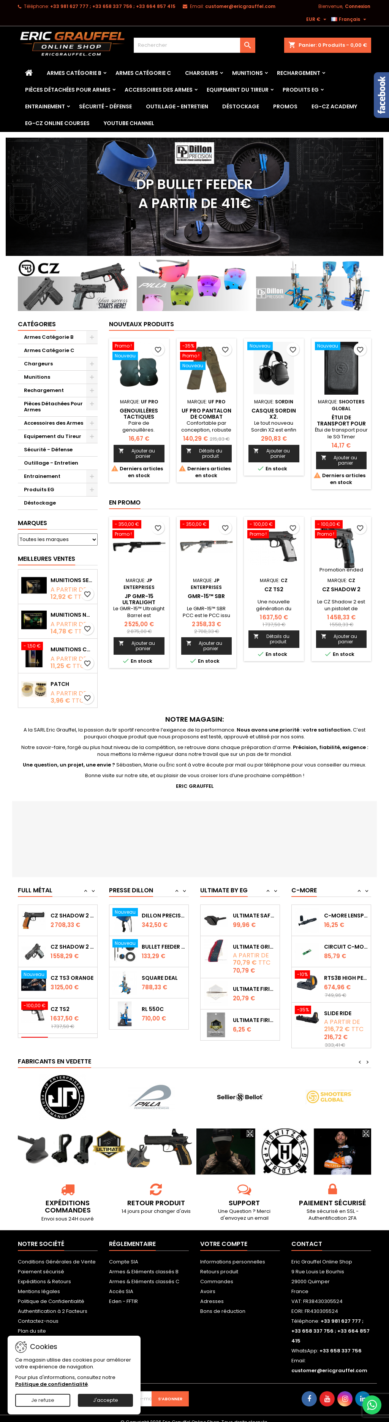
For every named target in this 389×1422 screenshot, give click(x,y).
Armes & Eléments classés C (144, 1274)
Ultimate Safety (255, 947)
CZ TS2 (273, 589)
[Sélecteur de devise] (317, 19)
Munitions (247, 73)
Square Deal (160, 1009)
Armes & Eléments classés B (144, 1264)
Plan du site (32, 1323)
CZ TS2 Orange (72, 916)
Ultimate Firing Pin (255, 1020)
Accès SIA (121, 1283)
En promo (125, 502)
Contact (306, 1236)
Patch (60, 684)
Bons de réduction (222, 1303)
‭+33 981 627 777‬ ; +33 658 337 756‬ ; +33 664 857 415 (113, 6)
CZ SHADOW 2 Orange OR (72, 947)
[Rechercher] (194, 45)
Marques (32, 523)
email (262, 1210)
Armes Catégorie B (74, 73)
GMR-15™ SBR (206, 596)
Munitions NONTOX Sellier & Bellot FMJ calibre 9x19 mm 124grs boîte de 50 (72, 615)
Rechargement (298, 73)
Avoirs (207, 1283)
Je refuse (42, 1400)
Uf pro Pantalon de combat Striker (206, 417)
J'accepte (105, 1400)
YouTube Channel (129, 123)
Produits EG (301, 90)
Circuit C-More (346, 978)
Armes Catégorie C (143, 73)
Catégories (37, 324)
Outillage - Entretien (177, 106)
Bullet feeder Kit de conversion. (163, 978)
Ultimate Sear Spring (255, 916)
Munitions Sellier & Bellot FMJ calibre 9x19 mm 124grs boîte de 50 (72, 580)
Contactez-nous (38, 1313)
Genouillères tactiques (139, 414)
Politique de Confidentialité (51, 1293)
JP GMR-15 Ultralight (138, 599)
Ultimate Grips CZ (255, 978)
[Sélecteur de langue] (349, 19)
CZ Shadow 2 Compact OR (72, 978)
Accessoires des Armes (159, 90)
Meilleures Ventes (46, 558)
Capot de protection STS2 (346, 916)
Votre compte (223, 1236)
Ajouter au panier (137, 453)
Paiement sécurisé (41, 1264)
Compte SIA (123, 1254)
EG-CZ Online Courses (57, 123)
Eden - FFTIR (123, 1293)
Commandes (216, 1274)
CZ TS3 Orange (72, 1009)
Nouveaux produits (141, 324)
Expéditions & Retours (44, 1274)
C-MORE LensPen (346, 947)
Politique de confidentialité (51, 1384)
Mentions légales (39, 1283)
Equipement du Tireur (238, 90)
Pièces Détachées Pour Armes (68, 90)
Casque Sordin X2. (273, 414)
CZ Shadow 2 (341, 589)
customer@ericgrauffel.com (240, 6)
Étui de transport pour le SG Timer (341, 423)
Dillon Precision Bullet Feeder (163, 947)
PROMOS (285, 106)
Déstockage (240, 106)
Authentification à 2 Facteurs (52, 1303)
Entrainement (45, 106)
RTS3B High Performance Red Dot (346, 1009)
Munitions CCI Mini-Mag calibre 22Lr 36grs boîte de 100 (72, 649)
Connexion (357, 6)
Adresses (212, 1293)
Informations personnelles (232, 1254)
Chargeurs (201, 73)
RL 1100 (151, 916)
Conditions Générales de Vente (57, 1254)
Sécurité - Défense (105, 106)
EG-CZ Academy (334, 106)
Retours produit (219, 1264)
